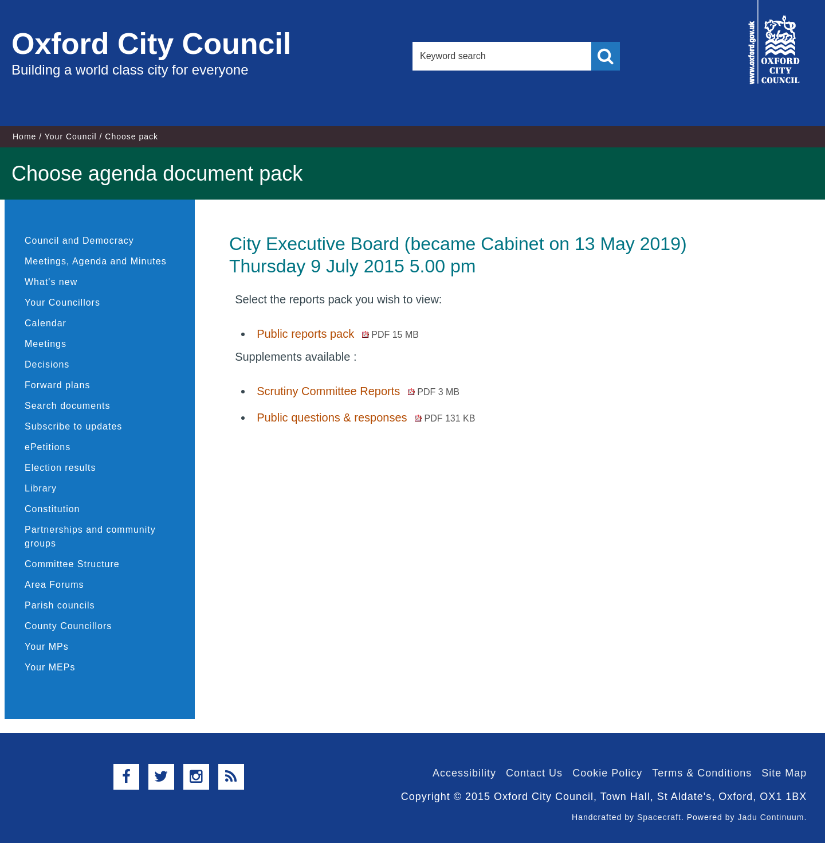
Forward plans (57, 385)
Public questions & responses (366, 417)
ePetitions (47, 447)
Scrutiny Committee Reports (358, 391)
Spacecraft (659, 817)
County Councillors (68, 626)
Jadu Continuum (770, 817)
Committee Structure (72, 564)
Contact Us (534, 773)
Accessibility (464, 773)
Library (41, 488)
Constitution (52, 509)
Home (24, 136)
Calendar (45, 323)
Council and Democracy (79, 240)
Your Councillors (62, 302)
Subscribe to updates (73, 426)
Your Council (71, 136)
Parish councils (60, 605)
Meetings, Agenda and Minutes (96, 261)
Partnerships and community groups (90, 536)
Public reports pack (338, 333)
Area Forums (54, 585)
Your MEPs (50, 667)
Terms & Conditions (702, 773)
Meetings (45, 344)
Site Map (784, 773)
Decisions (47, 364)
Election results (60, 468)
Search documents (67, 406)
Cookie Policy (607, 773)
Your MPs (47, 646)
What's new (51, 282)
